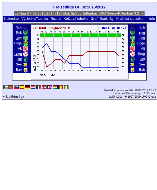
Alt (20, 48)
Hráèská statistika (130, 19)
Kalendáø (11, 19)
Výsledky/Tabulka (34, 19)
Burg (141, 54)
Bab (19, 70)
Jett (19, 38)
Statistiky (107, 19)
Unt (19, 59)
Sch (19, 27)
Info (152, 19)
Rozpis (55, 19)
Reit (19, 33)
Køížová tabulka (76, 19)
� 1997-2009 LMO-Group (140, 96)
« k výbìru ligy (13, 96)
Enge (18, 43)
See (19, 64)
